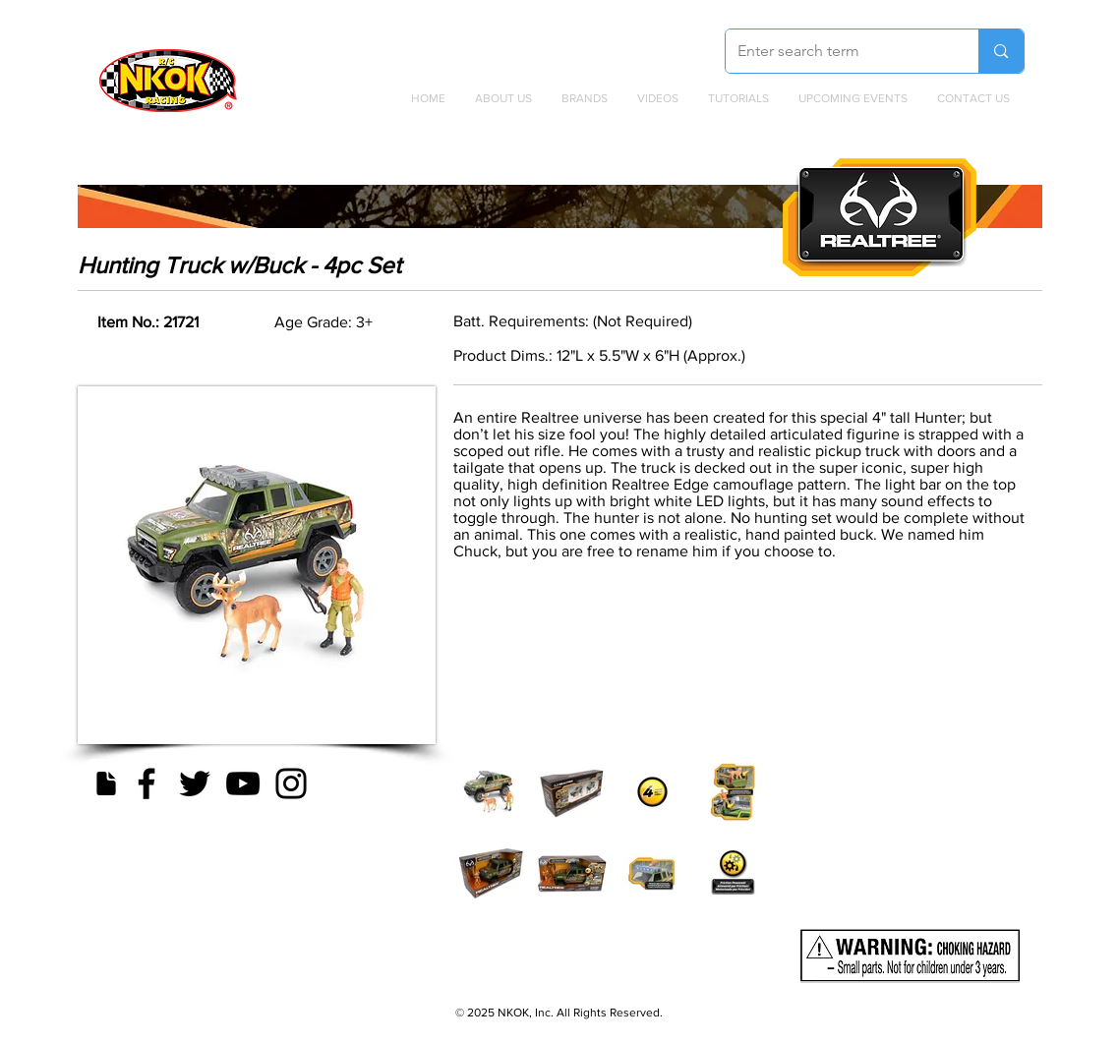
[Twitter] (194, 783)
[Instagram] (291, 783)
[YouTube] (243, 783)
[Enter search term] (837, 51)
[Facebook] (146, 783)
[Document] (107, 783)
